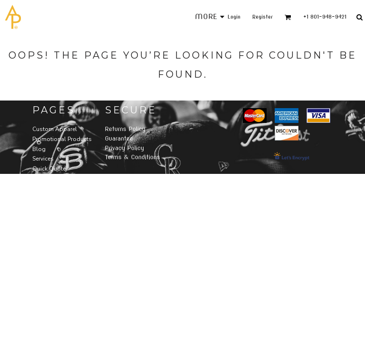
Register (262, 16)
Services (43, 158)
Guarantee (119, 138)
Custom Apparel (54, 129)
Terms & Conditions (132, 157)
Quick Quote (49, 168)
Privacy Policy (124, 147)
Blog (39, 149)
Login (234, 16)
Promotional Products (62, 139)
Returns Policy (125, 128)
